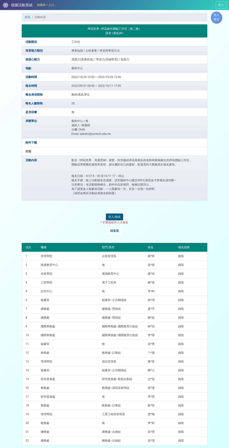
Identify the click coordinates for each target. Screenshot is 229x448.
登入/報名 (114, 217)
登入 (221, 5)
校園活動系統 (22, 5)
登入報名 (216, 17)
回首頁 (114, 231)
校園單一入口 (45, 5)
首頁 (27, 17)
